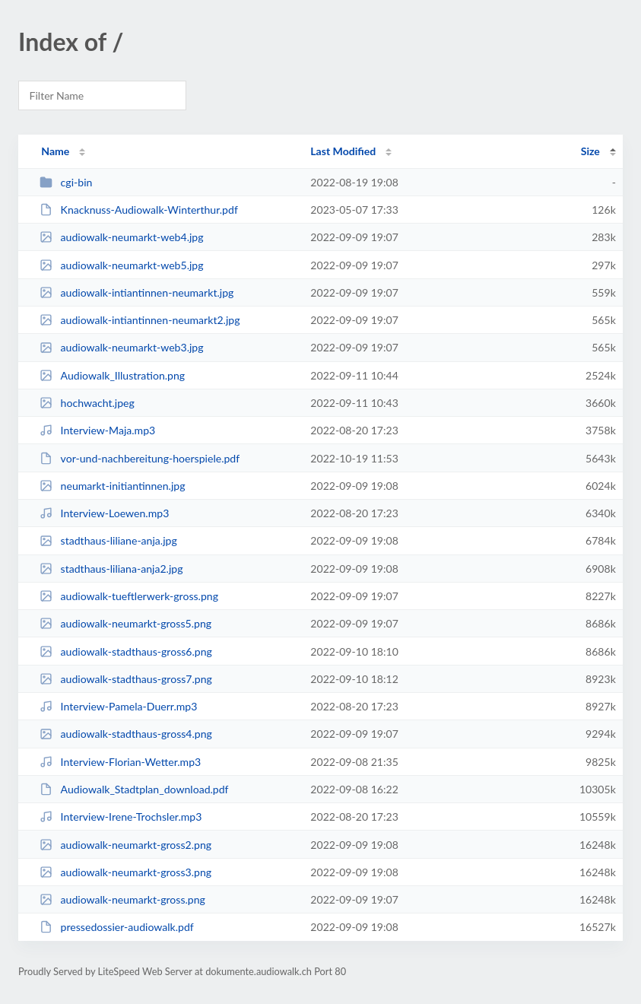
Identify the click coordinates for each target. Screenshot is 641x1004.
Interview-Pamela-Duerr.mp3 (118, 706)
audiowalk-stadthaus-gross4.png (126, 733)
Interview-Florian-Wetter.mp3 (120, 761)
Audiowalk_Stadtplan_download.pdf (134, 789)
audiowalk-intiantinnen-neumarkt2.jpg (140, 319)
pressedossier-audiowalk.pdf (117, 926)
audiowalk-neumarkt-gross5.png (125, 623)
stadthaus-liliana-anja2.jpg (111, 568)
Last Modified (343, 151)
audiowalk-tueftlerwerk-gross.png (129, 595)
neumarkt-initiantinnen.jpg (112, 485)
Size (590, 151)
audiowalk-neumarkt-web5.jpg (121, 265)
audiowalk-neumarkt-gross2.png (125, 844)
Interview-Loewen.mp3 (104, 513)
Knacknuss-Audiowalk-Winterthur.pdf (139, 209)
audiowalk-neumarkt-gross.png (122, 899)
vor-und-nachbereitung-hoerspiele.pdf (140, 458)
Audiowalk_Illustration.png (112, 375)
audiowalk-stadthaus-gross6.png (126, 651)
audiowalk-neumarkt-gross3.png (125, 872)
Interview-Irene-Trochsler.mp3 (121, 816)
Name (55, 151)
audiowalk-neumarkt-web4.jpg (121, 236)
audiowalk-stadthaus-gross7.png (126, 678)
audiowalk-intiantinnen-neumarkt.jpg (136, 292)
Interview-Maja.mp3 (97, 430)
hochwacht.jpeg (87, 402)
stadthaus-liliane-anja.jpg (108, 540)
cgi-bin (66, 182)
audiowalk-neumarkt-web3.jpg (121, 347)
